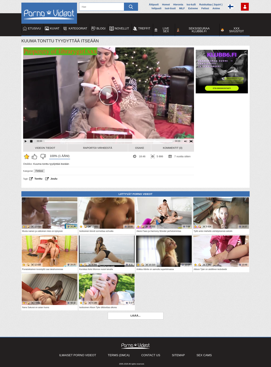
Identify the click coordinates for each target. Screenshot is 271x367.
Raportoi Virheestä (97, 147)
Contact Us (150, 355)
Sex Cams (204, 355)
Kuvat (54, 28)
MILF (182, 8)
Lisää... (136, 315)
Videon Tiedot (45, 147)
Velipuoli (156, 8)
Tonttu (38, 178)
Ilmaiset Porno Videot (77, 355)
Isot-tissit (170, 8)
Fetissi (205, 8)
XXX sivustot (236, 30)
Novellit (122, 28)
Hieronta (178, 4)
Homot (166, 4)
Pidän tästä (35, 156)
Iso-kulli (191, 4)
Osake (139, 147)
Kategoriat (78, 28)
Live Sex (166, 30)
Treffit (144, 28)
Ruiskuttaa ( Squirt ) (210, 4)
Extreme (193, 8)
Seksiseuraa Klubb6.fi (199, 30)
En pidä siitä (42, 156)
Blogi (101, 28)
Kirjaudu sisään (245, 7)
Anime (216, 8)
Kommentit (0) (172, 147)
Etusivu (34, 28)
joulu (53, 178)
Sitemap (178, 355)
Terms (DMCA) (119, 355)
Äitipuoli (154, 4)
